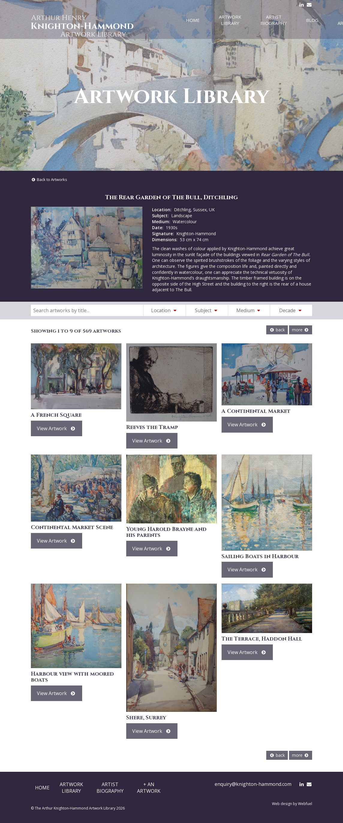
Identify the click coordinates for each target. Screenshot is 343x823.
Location (164, 310)
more (300, 330)
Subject (207, 310)
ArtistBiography (110, 787)
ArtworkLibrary (71, 787)
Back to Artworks (49, 179)
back (277, 330)
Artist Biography (274, 20)
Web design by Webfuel (292, 803)
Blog (312, 20)
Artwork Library (230, 20)
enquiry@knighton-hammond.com (253, 784)
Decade (291, 310)
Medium (249, 310)
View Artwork (56, 428)
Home (193, 20)
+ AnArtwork (148, 787)
